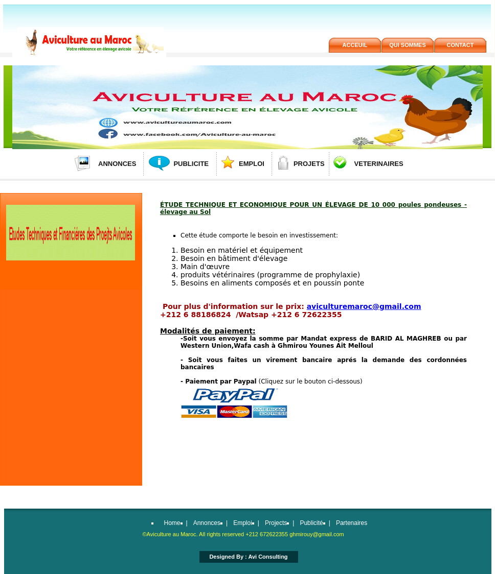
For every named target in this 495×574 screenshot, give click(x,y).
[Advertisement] (70, 362)
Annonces (206, 523)
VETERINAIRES (378, 164)
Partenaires (351, 523)
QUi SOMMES (407, 45)
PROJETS (309, 164)
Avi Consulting (267, 557)
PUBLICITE (191, 164)
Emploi (242, 523)
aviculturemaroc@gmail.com (364, 306)
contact (460, 45)
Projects (276, 523)
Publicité (311, 523)
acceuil (355, 45)
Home (172, 523)
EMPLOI (251, 164)
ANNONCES (117, 164)
